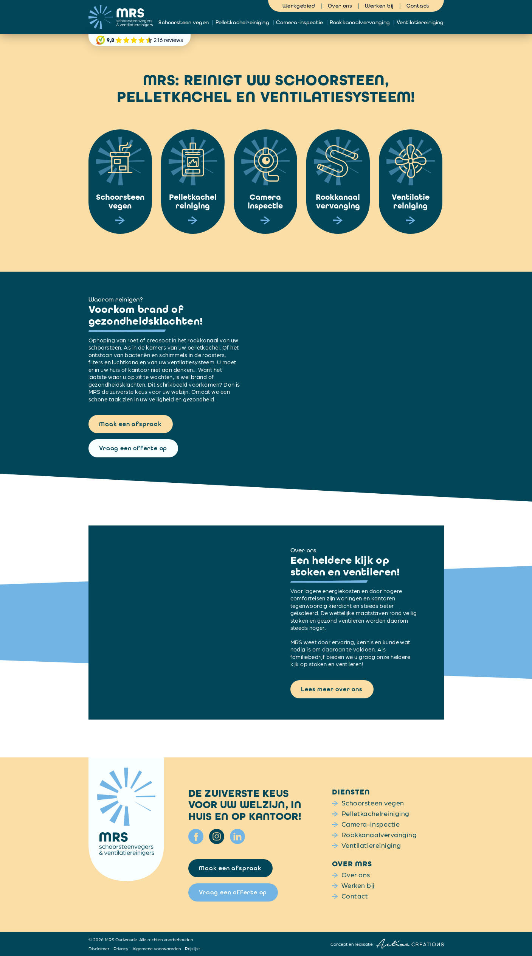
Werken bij (379, 6)
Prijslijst (192, 948)
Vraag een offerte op (133, 448)
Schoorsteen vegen (183, 22)
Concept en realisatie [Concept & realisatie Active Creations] (387, 944)
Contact (418, 6)
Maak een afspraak (130, 423)
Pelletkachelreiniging (242, 22)
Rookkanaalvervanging (360, 22)
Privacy (120, 948)
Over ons (340, 6)
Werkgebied (298, 6)
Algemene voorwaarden (156, 948)
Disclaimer (98, 948)
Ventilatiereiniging (420, 22)
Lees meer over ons (331, 689)
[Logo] (120, 17)
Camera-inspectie (299, 22)
